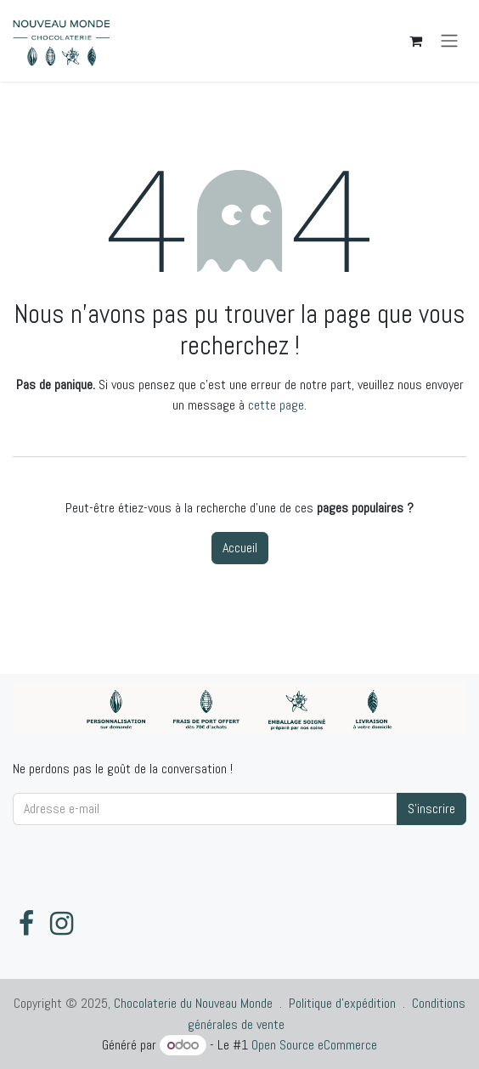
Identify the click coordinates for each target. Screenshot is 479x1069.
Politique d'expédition (342, 1003)
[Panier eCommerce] (415, 41)
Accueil (240, 548)
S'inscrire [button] (431, 808)
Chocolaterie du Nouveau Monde (193, 1003)
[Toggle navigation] (449, 41)
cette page (276, 405)
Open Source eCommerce (314, 1045)
